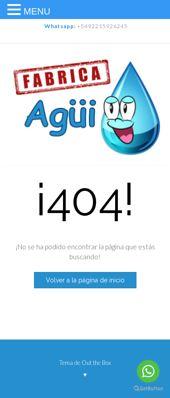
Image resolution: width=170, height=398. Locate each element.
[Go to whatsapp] (148, 371)
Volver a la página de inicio (85, 280)
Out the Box (96, 362)
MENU (37, 11)
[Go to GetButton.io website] (148, 389)
